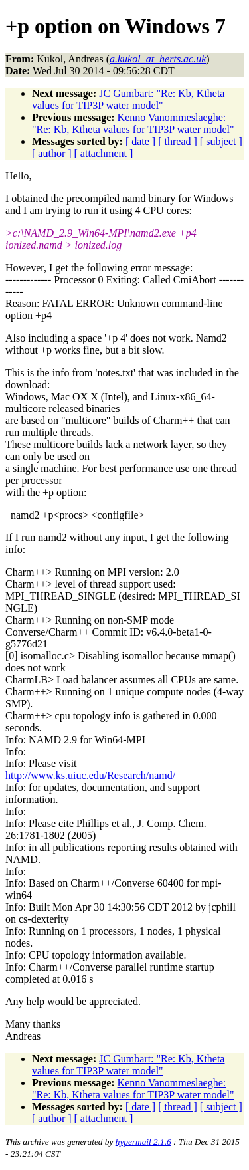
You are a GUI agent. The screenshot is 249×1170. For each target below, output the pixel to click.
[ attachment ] (103, 153)
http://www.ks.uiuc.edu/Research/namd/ (90, 775)
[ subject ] (221, 141)
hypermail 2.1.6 (143, 1142)
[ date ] (140, 141)
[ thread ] (177, 141)
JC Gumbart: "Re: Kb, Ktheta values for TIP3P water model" (128, 99)
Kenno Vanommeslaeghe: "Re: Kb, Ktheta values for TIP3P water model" (133, 123)
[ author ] (52, 153)
